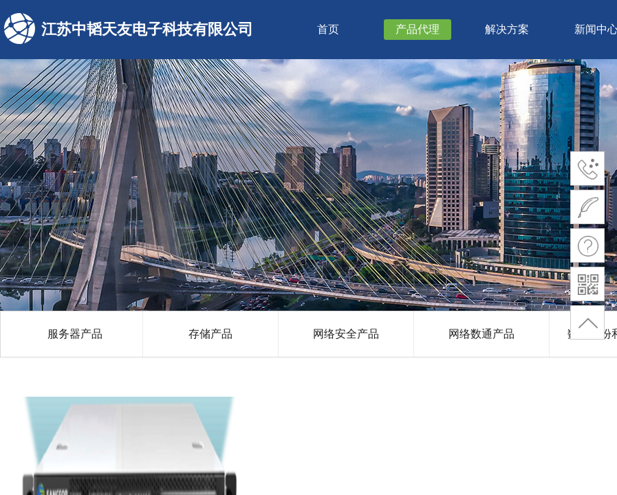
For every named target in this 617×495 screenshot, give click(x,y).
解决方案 (507, 29)
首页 (328, 29)
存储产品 (210, 334)
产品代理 (418, 29)
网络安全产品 (346, 334)
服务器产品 (74, 334)
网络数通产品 (481, 334)
